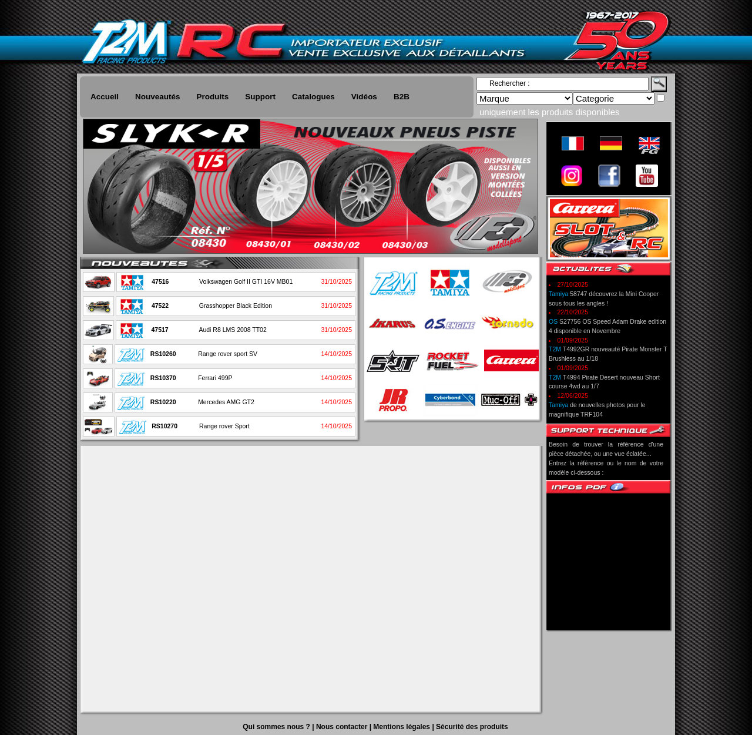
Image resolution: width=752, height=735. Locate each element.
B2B (401, 96)
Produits (213, 96)
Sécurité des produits (472, 727)
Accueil (104, 96)
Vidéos (364, 96)
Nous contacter (343, 727)
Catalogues (313, 96)
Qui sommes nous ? (277, 727)
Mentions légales (402, 727)
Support (260, 96)
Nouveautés (157, 96)
